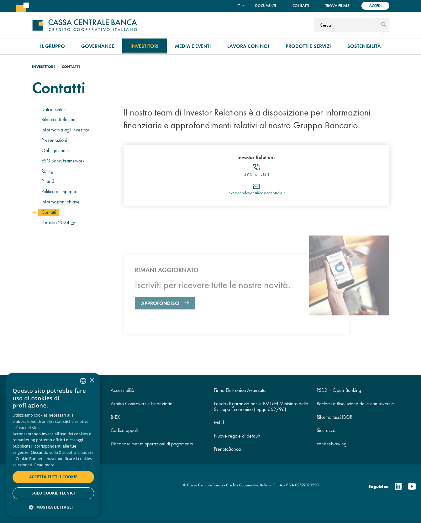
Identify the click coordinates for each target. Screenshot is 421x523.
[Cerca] (346, 25)
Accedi (375, 5)
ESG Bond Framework (63, 161)
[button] (53, 506)
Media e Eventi (193, 46)
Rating (47, 171)
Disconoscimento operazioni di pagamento (152, 444)
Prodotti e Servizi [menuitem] (308, 46)
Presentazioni (54, 140)
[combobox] (83, 381)
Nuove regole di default (237, 436)
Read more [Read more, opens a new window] (44, 465)
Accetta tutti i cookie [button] (53, 476)
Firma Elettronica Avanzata (240, 390)
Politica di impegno (59, 191)
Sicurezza (326, 430)
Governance (97, 46)
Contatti (300, 5)
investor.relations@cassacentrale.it (256, 194)
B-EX (115, 417)
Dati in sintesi (53, 109)
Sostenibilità (364, 46)
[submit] (383, 25)
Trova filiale (337, 5)
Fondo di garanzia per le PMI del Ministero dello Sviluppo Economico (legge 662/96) (261, 406)
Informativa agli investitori (65, 130)
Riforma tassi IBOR (334, 417)
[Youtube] (412, 487)
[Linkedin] (398, 487)
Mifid (219, 422)
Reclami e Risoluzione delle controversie (355, 404)
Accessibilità (122, 390)
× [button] (91, 380)
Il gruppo (52, 46)
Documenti (265, 5)
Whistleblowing (331, 444)
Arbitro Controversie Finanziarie (141, 404)
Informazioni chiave (60, 202)
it (238, 5)
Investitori (144, 46)
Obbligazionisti (55, 150)
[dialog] (53, 445)
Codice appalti (125, 430)
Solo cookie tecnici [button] (53, 493)
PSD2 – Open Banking (339, 390)
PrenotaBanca (227, 449)
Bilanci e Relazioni (58, 119)
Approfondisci (160, 323)
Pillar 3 (48, 181)
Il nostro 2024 (58, 222)
